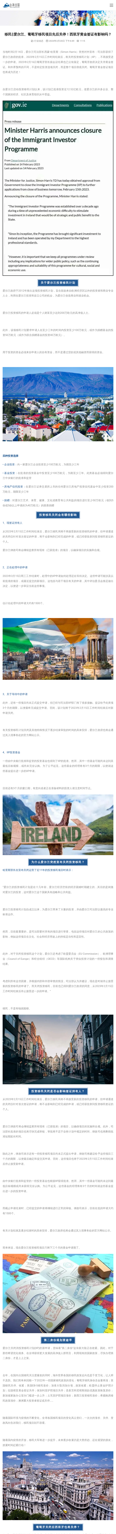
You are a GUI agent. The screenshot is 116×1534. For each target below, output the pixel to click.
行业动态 (38, 41)
